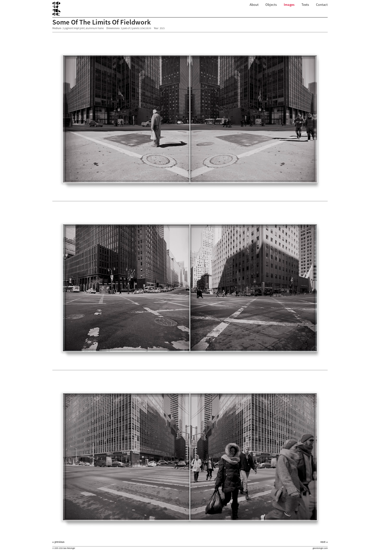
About (254, 4)
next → (324, 542)
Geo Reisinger (69, 548)
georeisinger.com (320, 548)
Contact (322, 4)
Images (289, 4)
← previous (58, 542)
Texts (305, 4)
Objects (271, 4)
